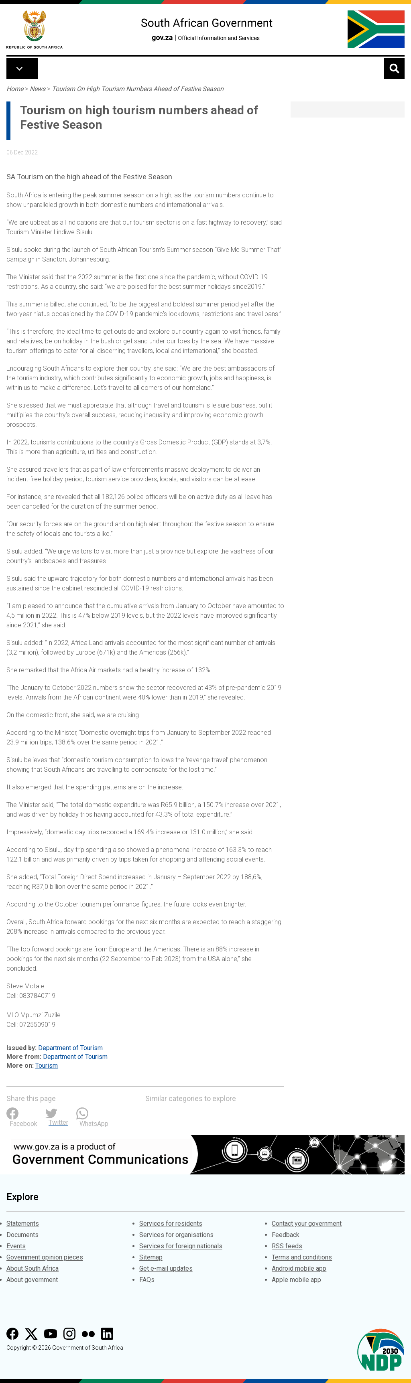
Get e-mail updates (166, 1268)
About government (32, 1280)
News (37, 89)
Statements (22, 1223)
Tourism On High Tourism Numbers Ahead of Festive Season (138, 89)
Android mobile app (299, 1268)
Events (16, 1246)
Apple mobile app (296, 1280)
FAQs (147, 1280)
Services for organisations (176, 1235)
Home (14, 89)
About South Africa (32, 1268)
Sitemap (151, 1257)
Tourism (46, 1065)
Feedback (285, 1235)
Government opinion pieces (44, 1257)
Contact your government (307, 1223)
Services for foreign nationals (180, 1246)
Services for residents (170, 1223)
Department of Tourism (70, 1048)
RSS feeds (287, 1246)
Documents (22, 1235)
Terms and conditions (302, 1257)
